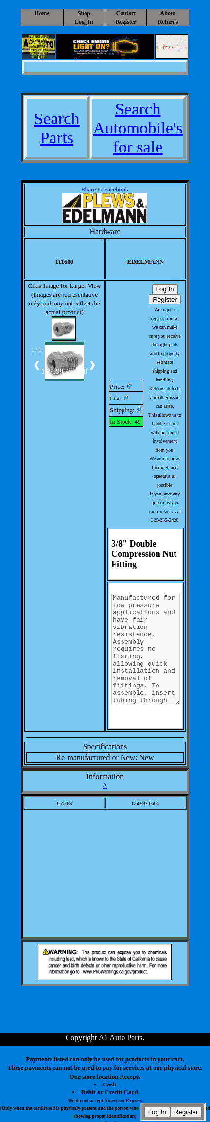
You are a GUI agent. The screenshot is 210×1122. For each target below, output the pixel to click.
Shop (84, 13)
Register (126, 22)
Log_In (84, 22)
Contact (126, 13)
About (168, 13)
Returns (168, 22)
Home (42, 13)
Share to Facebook (105, 189)
